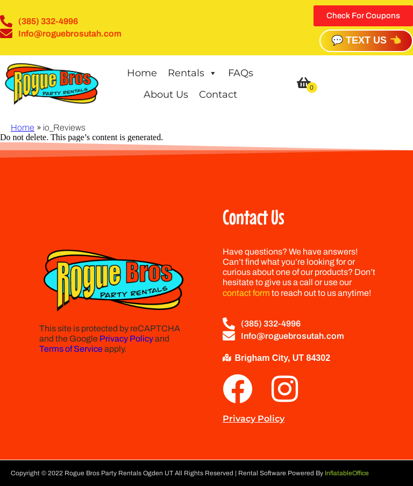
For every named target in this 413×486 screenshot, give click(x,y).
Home (142, 73)
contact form (246, 293)
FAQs (240, 73)
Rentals (192, 73)
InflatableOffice (347, 473)
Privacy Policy (126, 338)
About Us (166, 94)
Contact (218, 94)
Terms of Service (71, 348)
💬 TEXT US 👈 (366, 40)
